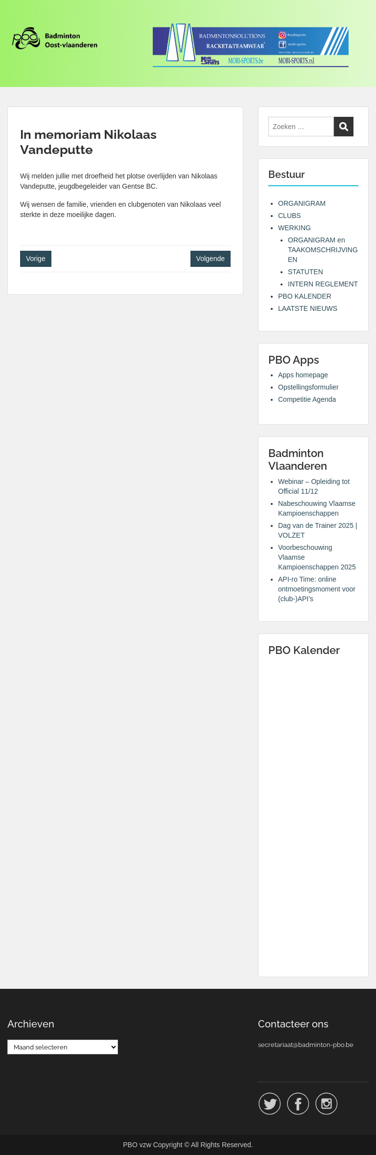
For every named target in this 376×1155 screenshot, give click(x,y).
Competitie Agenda (307, 399)
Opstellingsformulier (308, 387)
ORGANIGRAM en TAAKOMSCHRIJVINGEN (323, 249)
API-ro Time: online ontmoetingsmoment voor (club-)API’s (316, 589)
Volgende (210, 258)
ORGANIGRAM (302, 203)
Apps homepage (303, 375)
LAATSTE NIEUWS (307, 308)
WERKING (294, 228)
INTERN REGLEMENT (323, 284)
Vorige (36, 258)
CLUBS (289, 215)
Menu (17, 16)
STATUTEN (305, 272)
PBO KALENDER (304, 296)
